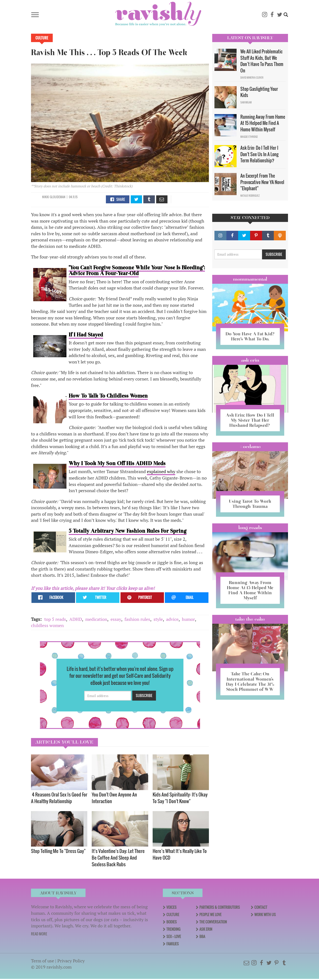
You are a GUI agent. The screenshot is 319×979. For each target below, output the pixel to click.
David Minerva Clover (251, 77)
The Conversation (213, 922)
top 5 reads (55, 619)
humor (188, 619)
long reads (250, 527)
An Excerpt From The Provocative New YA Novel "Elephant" (262, 182)
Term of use (42, 961)
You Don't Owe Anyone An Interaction (114, 797)
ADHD (75, 619)
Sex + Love (173, 936)
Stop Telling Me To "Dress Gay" (58, 850)
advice (172, 619)
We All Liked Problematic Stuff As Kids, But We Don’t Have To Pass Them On (261, 61)
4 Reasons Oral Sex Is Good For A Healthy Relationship (59, 797)
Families (172, 943)
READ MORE (39, 933)
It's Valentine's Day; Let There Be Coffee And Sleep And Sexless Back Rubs (118, 857)
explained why (161, 471)
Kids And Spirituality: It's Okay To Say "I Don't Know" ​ (180, 797)
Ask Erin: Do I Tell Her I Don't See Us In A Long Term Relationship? (259, 154)
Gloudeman (57, 196)
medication (96, 619)
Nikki (45, 196)
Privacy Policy (71, 961)
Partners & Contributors (219, 907)
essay (116, 619)
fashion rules (137, 619)
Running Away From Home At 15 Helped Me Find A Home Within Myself (262, 123)
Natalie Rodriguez (250, 195)
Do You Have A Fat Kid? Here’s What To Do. (250, 336)
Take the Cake (250, 619)
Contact (260, 907)
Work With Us (265, 914)
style (158, 619)
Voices (171, 907)
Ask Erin (250, 360)
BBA (202, 936)
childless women (47, 625)
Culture (41, 38)
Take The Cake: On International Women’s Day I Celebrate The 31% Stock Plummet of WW (250, 681)
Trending (173, 929)
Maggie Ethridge (249, 136)
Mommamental (250, 279)
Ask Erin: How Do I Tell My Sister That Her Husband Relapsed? (250, 420)
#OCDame (250, 446)
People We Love (210, 914)
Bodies (171, 922)
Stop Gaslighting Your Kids (259, 92)
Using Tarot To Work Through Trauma (250, 503)
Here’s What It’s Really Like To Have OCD (180, 854)
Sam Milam (246, 102)
